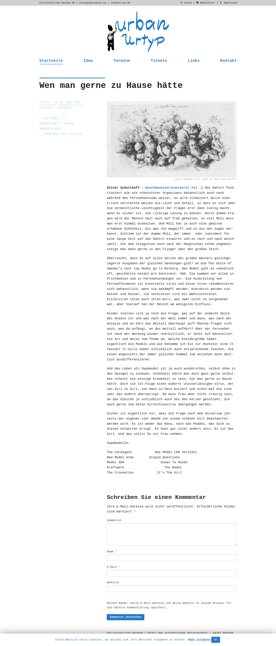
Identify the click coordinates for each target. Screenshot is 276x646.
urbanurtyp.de (120, 2)
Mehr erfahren (199, 639)
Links (194, 61)
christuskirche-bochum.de (57, 2)
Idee (88, 61)
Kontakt (228, 61)
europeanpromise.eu (92, 2)
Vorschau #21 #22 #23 (60, 134)
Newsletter (205, 2)
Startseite (51, 61)
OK (215, 639)
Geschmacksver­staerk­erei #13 (171, 188)
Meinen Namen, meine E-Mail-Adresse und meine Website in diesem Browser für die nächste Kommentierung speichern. (169, 605)
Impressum (228, 2)
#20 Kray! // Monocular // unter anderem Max (56, 124)
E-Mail (113, 567)
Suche (186, 2)
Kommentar (114, 520)
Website (113, 582)
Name (112, 551)
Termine (122, 61)
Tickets (159, 61)
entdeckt (65, 108)
